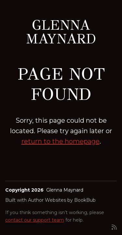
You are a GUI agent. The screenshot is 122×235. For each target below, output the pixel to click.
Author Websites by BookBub (62, 200)
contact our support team (34, 220)
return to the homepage (60, 141)
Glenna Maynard (61, 32)
